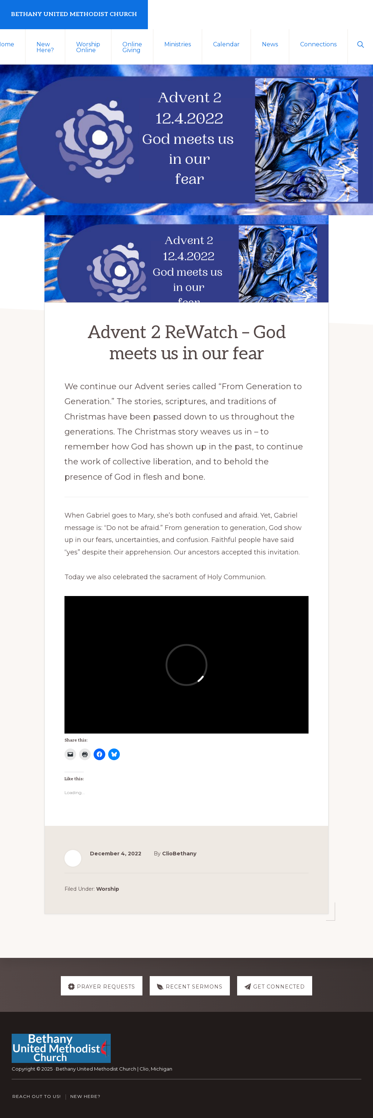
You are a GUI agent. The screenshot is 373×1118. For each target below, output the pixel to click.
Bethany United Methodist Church (74, 14)
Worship (107, 889)
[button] (360, 43)
